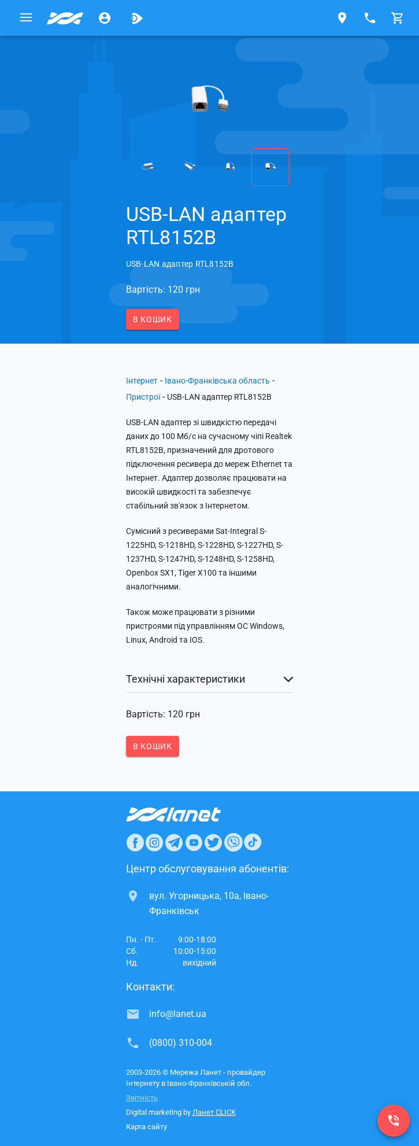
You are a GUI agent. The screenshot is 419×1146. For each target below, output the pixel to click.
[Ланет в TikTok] (252, 842)
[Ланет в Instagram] (154, 842)
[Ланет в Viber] (233, 842)
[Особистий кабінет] (104, 18)
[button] (210, 679)
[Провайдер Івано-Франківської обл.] (65, 18)
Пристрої (143, 396)
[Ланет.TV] (137, 18)
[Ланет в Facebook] (135, 842)
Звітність (142, 1097)
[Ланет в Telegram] (174, 842)
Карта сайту (146, 1126)
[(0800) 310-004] (393, 1120)
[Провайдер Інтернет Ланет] (187, 814)
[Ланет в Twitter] (213, 842)
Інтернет (142, 380)
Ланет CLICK (214, 1112)
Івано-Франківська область (217, 380)
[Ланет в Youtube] (193, 842)
